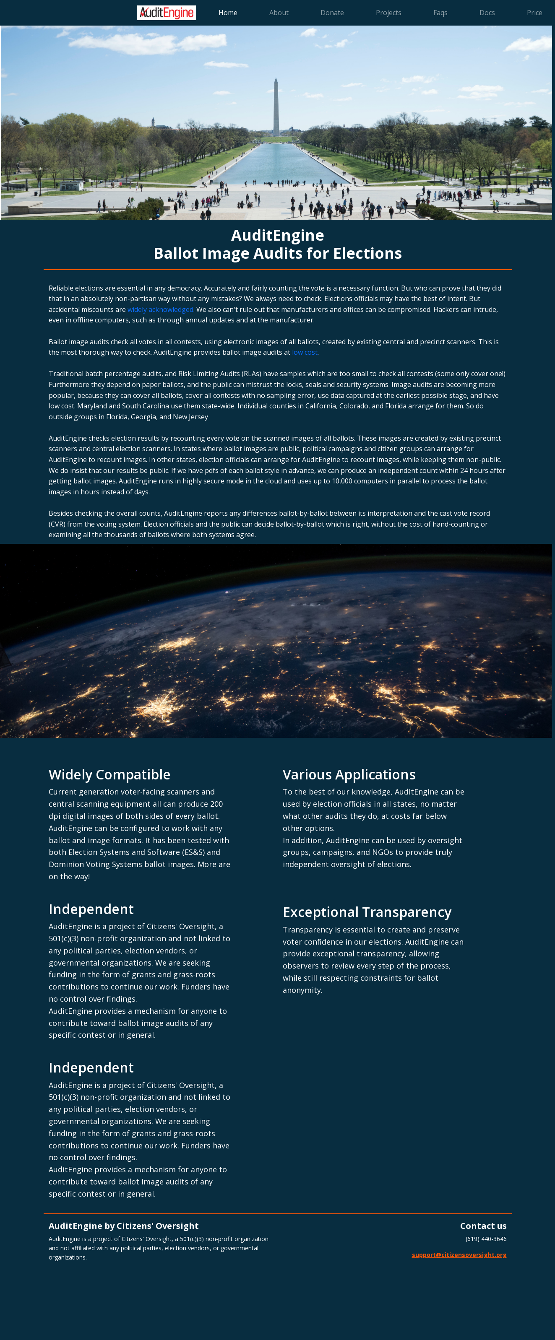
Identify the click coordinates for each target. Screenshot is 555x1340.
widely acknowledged (160, 309)
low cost (305, 352)
